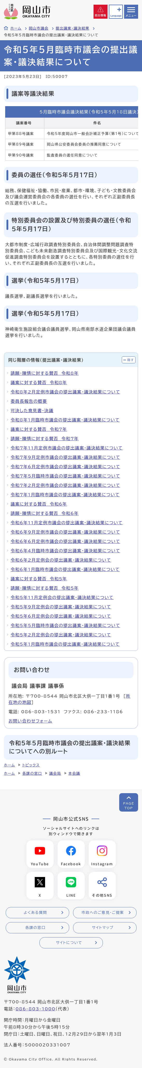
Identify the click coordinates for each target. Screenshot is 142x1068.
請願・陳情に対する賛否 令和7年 (45, 439)
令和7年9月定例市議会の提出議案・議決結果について (65, 457)
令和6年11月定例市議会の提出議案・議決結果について (67, 523)
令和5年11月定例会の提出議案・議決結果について (62, 597)
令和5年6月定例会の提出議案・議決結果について (61, 616)
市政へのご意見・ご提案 (103, 912)
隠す (130, 359)
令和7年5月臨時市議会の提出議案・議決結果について (65, 476)
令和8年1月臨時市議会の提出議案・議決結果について (65, 420)
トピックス (31, 765)
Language (115, 16)
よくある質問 (35, 912)
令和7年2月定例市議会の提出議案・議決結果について (65, 485)
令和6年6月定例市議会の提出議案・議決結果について (65, 541)
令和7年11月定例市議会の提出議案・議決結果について (67, 448)
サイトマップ (102, 927)
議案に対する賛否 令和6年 (39, 504)
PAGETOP (128, 805)
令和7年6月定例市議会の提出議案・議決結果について (65, 467)
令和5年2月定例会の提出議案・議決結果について (61, 635)
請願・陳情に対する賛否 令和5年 (45, 588)
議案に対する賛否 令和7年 (39, 429)
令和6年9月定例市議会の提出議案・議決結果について (65, 532)
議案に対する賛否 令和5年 (39, 579)
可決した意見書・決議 (32, 411)
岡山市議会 (38, 28)
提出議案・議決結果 (72, 28)
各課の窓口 (32, 773)
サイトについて (69, 942)
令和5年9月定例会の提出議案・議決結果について (61, 607)
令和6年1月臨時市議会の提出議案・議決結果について (65, 569)
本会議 (74, 773)
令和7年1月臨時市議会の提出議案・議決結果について (65, 495)
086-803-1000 (35, 1009)
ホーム (16, 28)
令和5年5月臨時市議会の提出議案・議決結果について (65, 625)
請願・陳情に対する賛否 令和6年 (45, 513)
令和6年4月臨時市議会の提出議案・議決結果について (65, 551)
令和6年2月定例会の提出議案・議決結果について (61, 560)
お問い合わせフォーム (30, 721)
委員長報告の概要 (29, 401)
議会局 (55, 773)
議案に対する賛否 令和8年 (39, 382)
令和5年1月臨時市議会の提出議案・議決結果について (65, 644)
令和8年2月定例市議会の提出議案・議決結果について (65, 392)
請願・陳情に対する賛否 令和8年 (45, 373)
